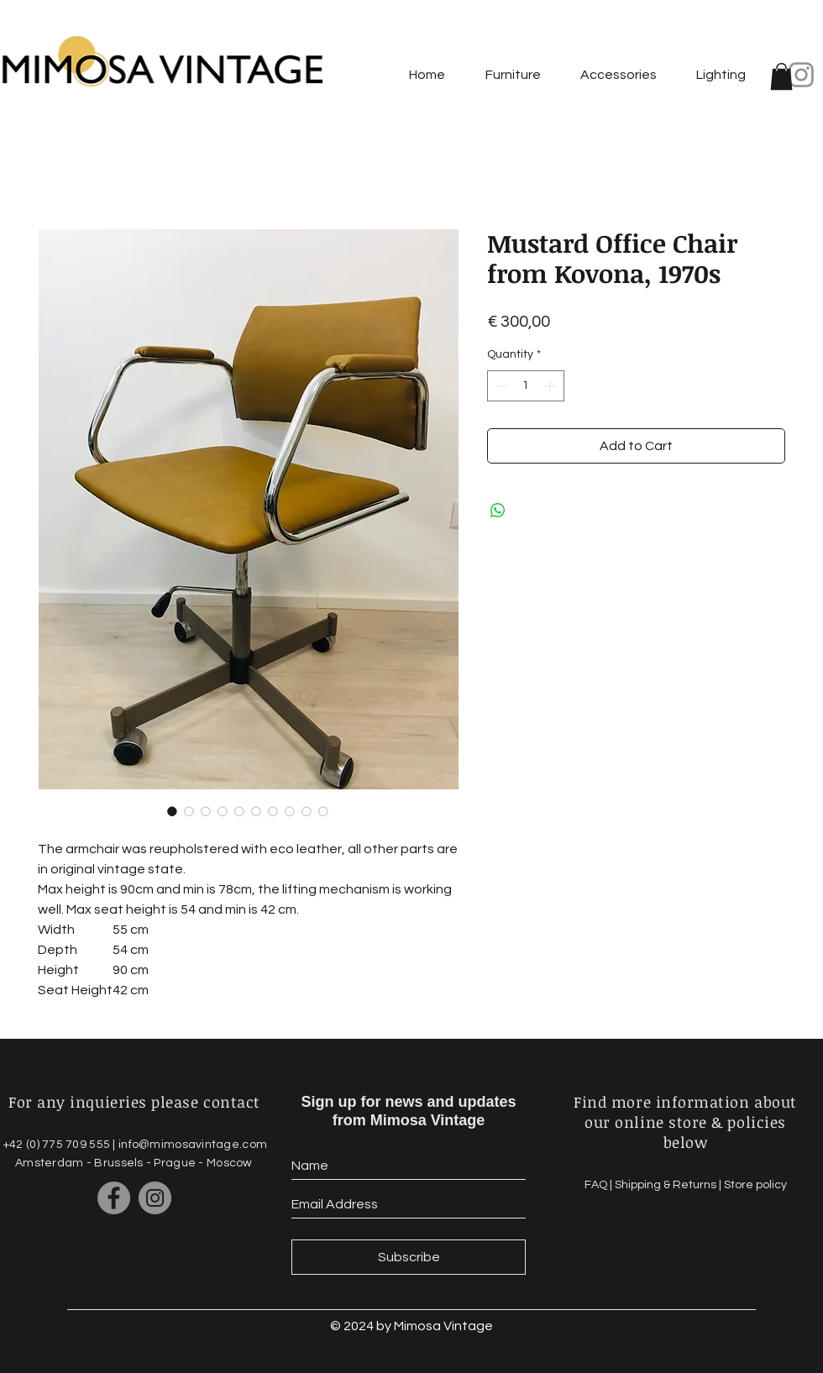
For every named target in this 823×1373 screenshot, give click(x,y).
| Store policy (753, 1185)
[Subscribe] (408, 1257)
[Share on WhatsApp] (498, 510)
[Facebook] (113, 1198)
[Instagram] (801, 75)
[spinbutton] (526, 386)
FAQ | (599, 1185)
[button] (781, 76)
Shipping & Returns (667, 1185)
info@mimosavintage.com (192, 1144)
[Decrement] (500, 386)
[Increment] (551, 386)
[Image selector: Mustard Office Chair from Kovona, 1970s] (172, 811)
